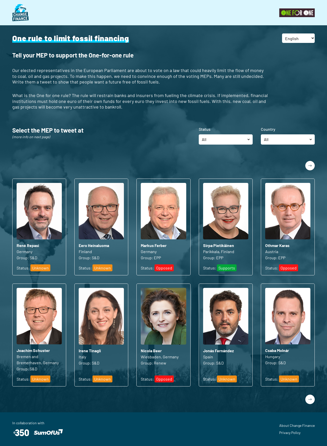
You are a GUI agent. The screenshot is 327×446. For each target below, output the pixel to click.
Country (268, 129)
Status (205, 129)
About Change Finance (297, 425)
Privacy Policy (289, 432)
